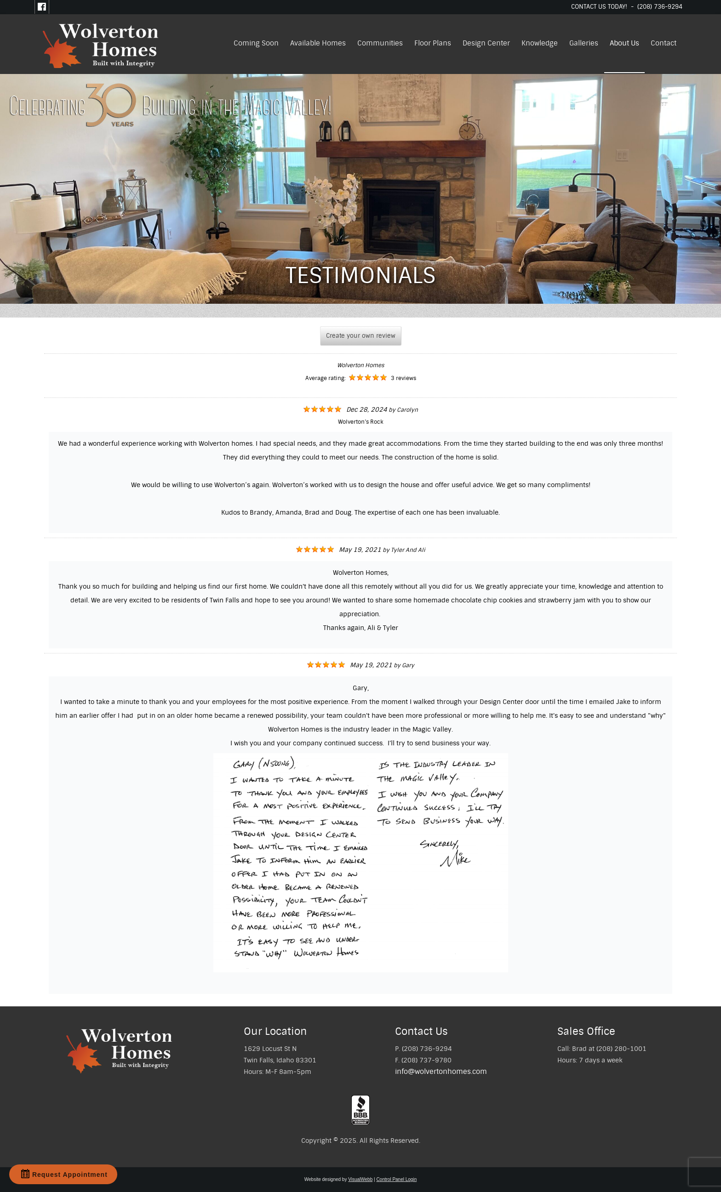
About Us (624, 43)
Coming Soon (256, 43)
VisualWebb (360, 1179)
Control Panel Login (396, 1179)
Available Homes (318, 43)
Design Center (486, 43)
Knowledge (539, 43)
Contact (663, 43)
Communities (380, 43)
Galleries (583, 43)
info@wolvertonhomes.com (441, 1071)
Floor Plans (432, 43)
